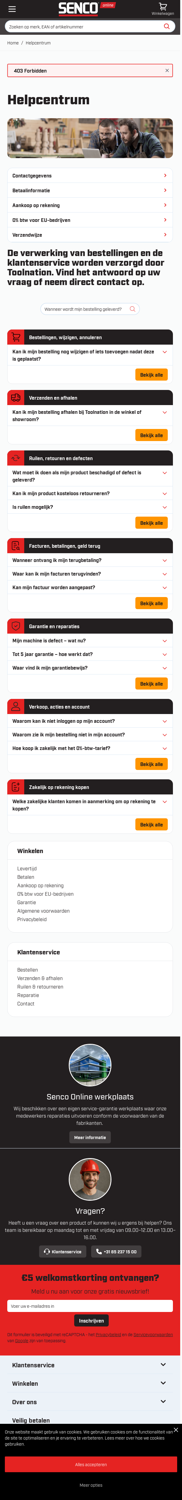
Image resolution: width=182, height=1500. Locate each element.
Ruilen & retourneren (40, 986)
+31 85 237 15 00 (116, 1251)
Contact (26, 1003)
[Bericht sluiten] (167, 70)
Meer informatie (90, 1137)
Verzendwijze (90, 235)
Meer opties (91, 1484)
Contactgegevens (90, 175)
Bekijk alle (154, 376)
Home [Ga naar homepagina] (13, 42)
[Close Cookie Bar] (176, 1429)
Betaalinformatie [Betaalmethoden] (90, 190)
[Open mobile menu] (12, 9)
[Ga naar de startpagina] (87, 9)
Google (21, 1340)
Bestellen (27, 969)
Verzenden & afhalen (40, 978)
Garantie (26, 902)
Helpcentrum (38, 42)
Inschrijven (91, 1320)
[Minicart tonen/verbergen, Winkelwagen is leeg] (163, 9)
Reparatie (28, 995)
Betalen (25, 877)
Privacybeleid (32, 919)
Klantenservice (62, 1251)
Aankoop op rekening (40, 885)
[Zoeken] (167, 26)
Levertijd (27, 868)
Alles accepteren (91, 1464)
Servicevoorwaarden (153, 1334)
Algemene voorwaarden (43, 910)
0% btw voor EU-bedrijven (45, 894)
